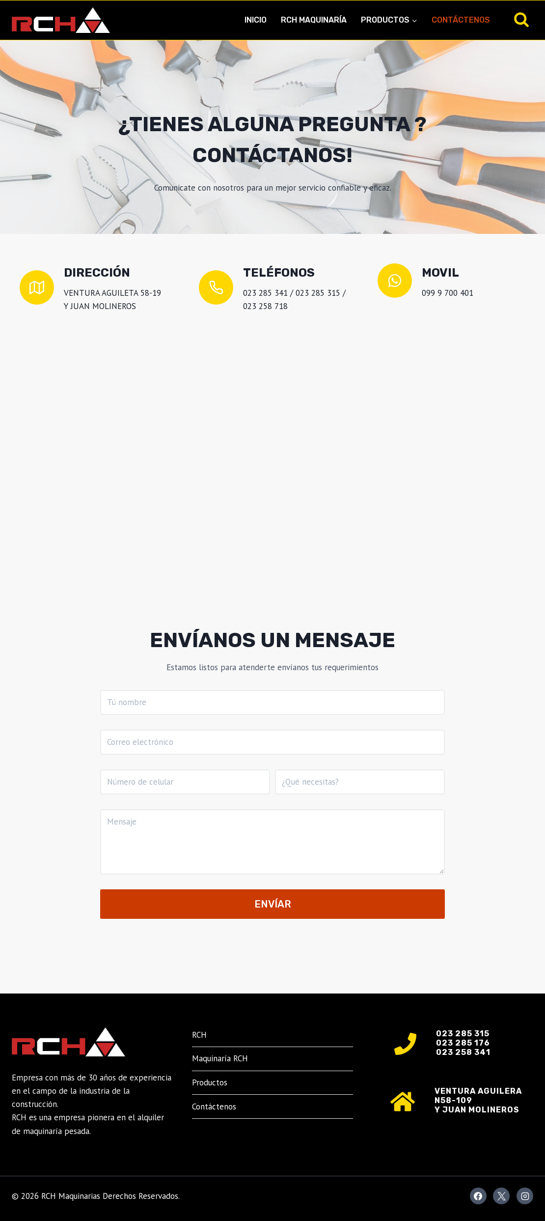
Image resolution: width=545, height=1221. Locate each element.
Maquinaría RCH (220, 1058)
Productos (209, 1082)
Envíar (272, 904)
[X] (501, 1196)
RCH (199, 1034)
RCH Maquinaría (314, 20)
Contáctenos (461, 20)
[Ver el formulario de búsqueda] (521, 20)
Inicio (256, 20)
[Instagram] (525, 1196)
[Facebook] (478, 1196)
